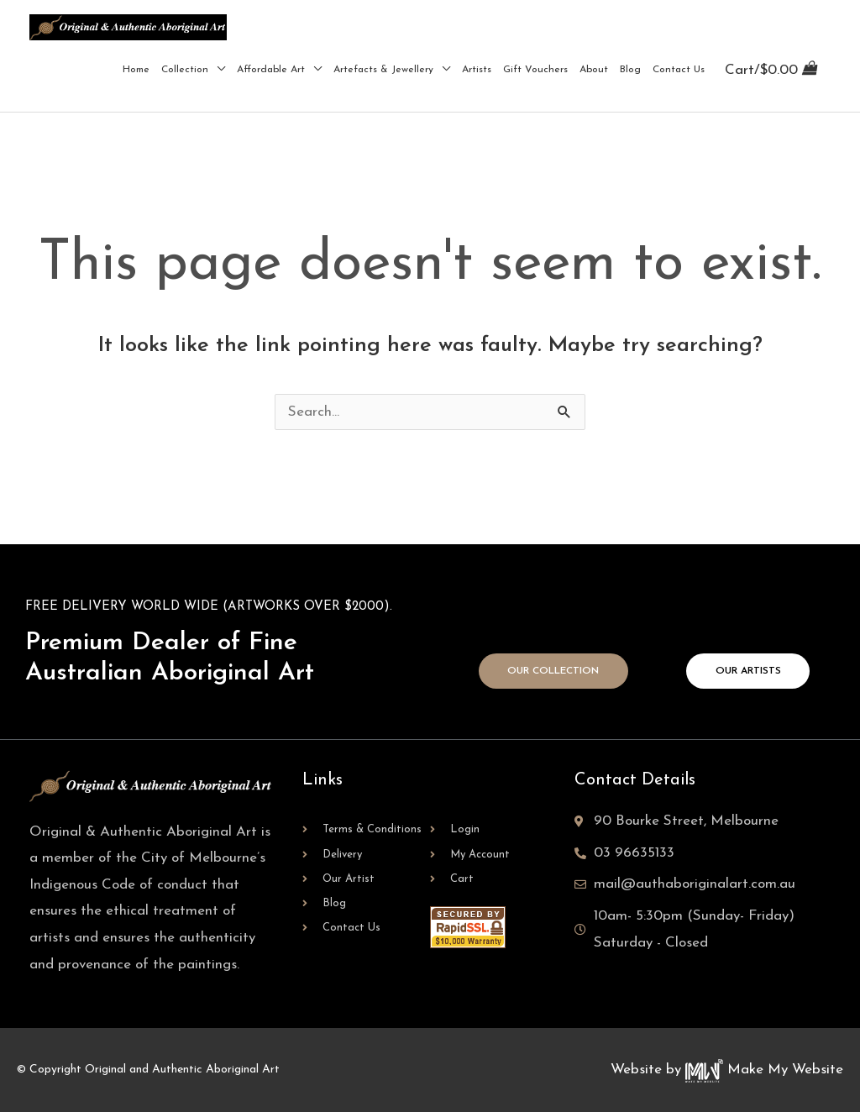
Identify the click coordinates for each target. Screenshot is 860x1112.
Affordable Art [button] (271, 70)
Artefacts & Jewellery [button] (383, 70)
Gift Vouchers (535, 70)
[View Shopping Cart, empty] (770, 68)
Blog (630, 70)
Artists (476, 70)
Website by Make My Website (727, 1069)
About (593, 70)
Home (136, 70)
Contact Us (679, 70)
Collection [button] (184, 70)
